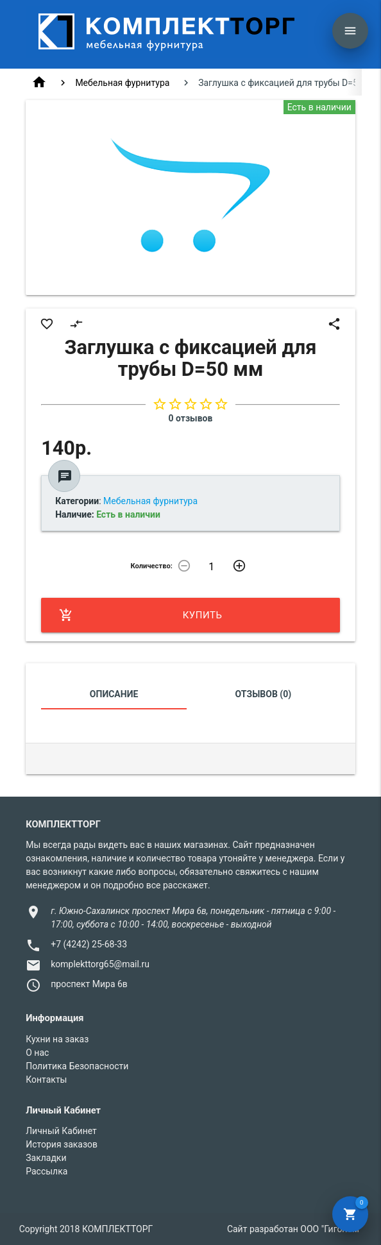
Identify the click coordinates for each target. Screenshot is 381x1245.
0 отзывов (191, 418)
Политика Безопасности (77, 1066)
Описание (114, 694)
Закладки (46, 1158)
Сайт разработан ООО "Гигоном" (294, 1229)
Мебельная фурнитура (122, 83)
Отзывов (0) (263, 694)
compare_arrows (76, 324)
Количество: (151, 566)
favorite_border (47, 324)
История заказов (61, 1144)
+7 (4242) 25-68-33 (89, 944)
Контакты (46, 1079)
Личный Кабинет (61, 1131)
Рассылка (46, 1171)
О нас (37, 1052)
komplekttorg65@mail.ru (100, 964)
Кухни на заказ (57, 1039)
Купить (140, 615)
